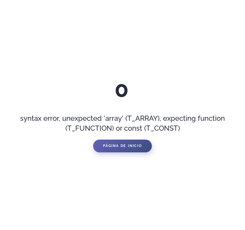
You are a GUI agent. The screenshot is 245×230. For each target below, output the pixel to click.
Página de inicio (122, 146)
